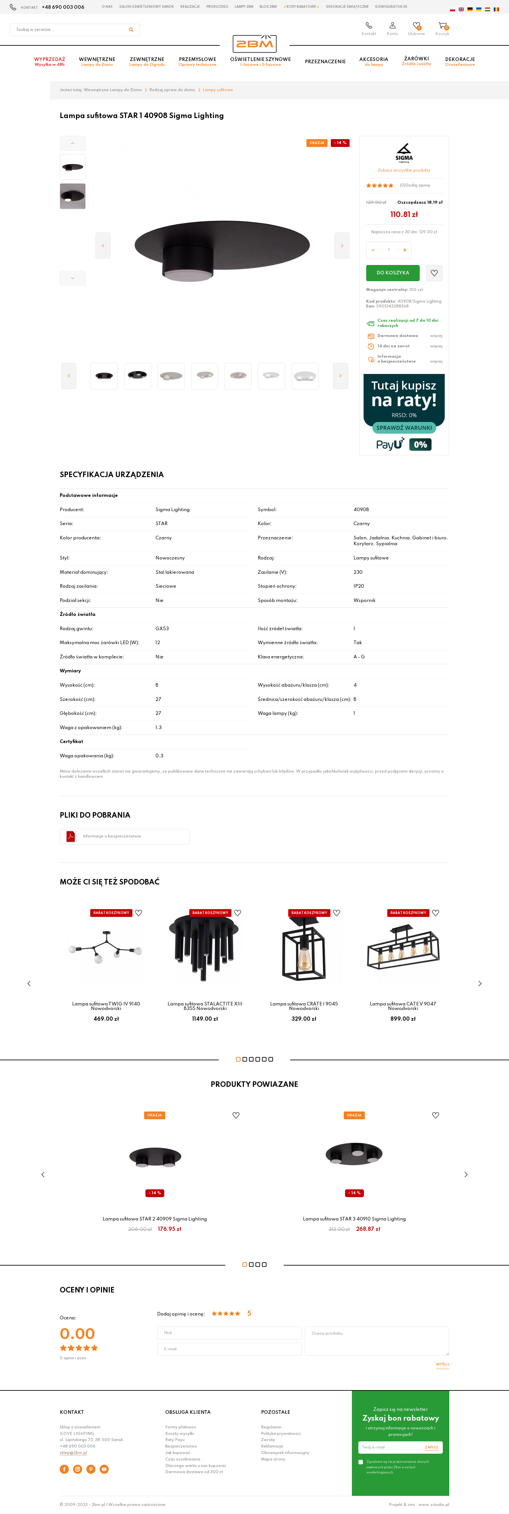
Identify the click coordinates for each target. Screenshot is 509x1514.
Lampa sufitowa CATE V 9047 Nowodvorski (403, 1006)
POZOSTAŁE (275, 1412)
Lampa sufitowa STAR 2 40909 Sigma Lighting (155, 1219)
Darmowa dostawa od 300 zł (194, 1472)
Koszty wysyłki (179, 1434)
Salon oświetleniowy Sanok (146, 6)
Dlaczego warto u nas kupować (195, 1466)
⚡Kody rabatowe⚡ (301, 6)
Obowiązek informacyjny (285, 1453)
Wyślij (442, 1364)
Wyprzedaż (49, 62)
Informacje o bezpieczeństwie (112, 836)
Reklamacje (272, 1446)
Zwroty (268, 1440)
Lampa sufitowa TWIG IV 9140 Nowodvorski (106, 1006)
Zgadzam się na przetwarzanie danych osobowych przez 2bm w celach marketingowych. (397, 1467)
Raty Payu (175, 1440)
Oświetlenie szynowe (260, 62)
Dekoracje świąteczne (347, 6)
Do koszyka (393, 273)
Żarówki (416, 61)
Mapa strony (273, 1459)
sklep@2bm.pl (73, 1453)
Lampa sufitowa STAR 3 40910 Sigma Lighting (354, 1219)
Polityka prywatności (281, 1434)
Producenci (217, 6)
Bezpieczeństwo (181, 1446)
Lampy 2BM (244, 6)
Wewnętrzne (97, 62)
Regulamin (271, 1427)
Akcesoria (373, 62)
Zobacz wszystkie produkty (404, 171)
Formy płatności (180, 1427)
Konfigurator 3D (391, 6)
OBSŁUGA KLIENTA (188, 1412)
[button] (73, 143)
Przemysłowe (197, 62)
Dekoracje (460, 62)
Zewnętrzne (147, 62)
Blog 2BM (268, 6)
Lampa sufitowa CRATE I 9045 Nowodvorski (304, 1006)
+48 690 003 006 (63, 7)
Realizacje (190, 6)
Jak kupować (177, 1453)
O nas (107, 6)
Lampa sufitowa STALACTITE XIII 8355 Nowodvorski (205, 1006)
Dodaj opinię (417, 185)
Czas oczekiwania (182, 1459)
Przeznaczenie (325, 62)
